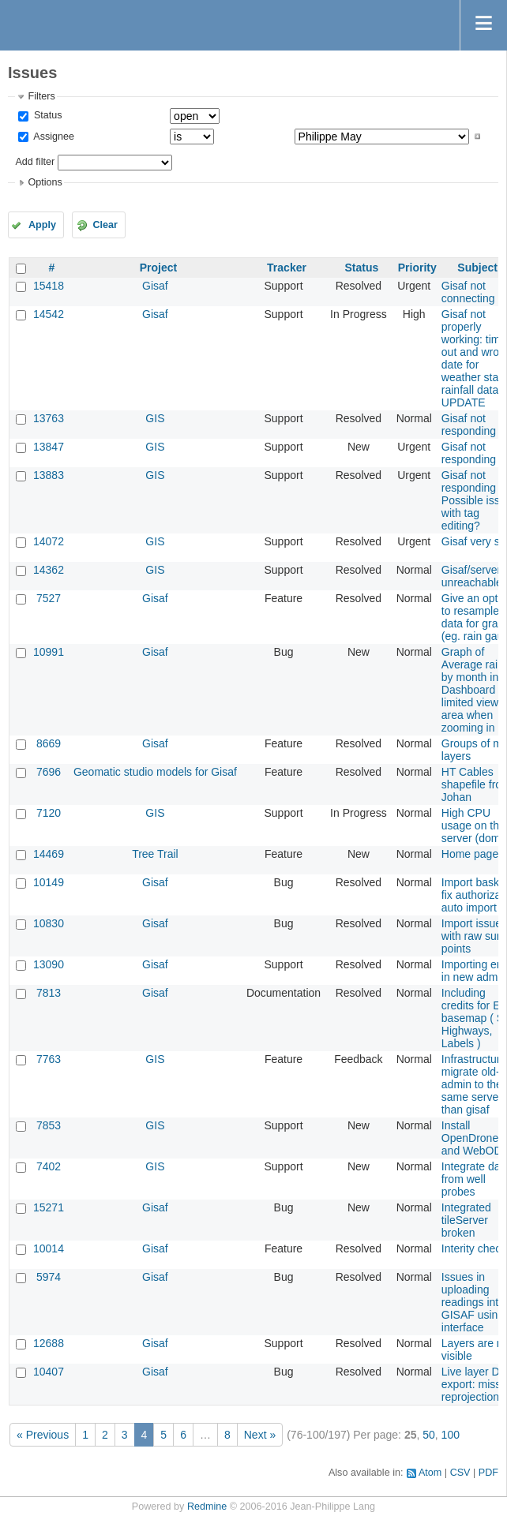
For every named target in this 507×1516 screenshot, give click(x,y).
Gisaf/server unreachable (471, 576)
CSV (460, 1472)
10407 (48, 1371)
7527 (48, 598)
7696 (48, 771)
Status (46, 115)
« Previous (43, 1434)
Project (158, 267)
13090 (48, 964)
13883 (48, 475)
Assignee (52, 136)
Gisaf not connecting (468, 292)
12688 (48, 1343)
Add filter (34, 161)
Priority (417, 267)
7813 (48, 992)
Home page (469, 854)
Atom (430, 1472)
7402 (48, 1166)
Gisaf (155, 285)
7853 (48, 1125)
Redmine (207, 1506)
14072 (48, 541)
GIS (154, 418)
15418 (48, 285)
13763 (48, 418)
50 (428, 1434)
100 (450, 1434)
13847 (48, 446)
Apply (42, 224)
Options (45, 182)
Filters (41, 96)
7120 (48, 813)
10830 (48, 923)
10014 (48, 1248)
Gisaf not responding (468, 424)
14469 (48, 854)
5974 (48, 1277)
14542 (48, 314)
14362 (48, 569)
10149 (48, 882)
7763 (48, 1059)
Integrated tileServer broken (466, 1220)
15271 (48, 1207)
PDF (488, 1472)
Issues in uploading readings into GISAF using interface (473, 1302)
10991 (48, 652)
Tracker (286, 267)
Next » (260, 1434)
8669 (48, 743)
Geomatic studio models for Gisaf (155, 771)
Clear (105, 224)
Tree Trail (155, 854)
